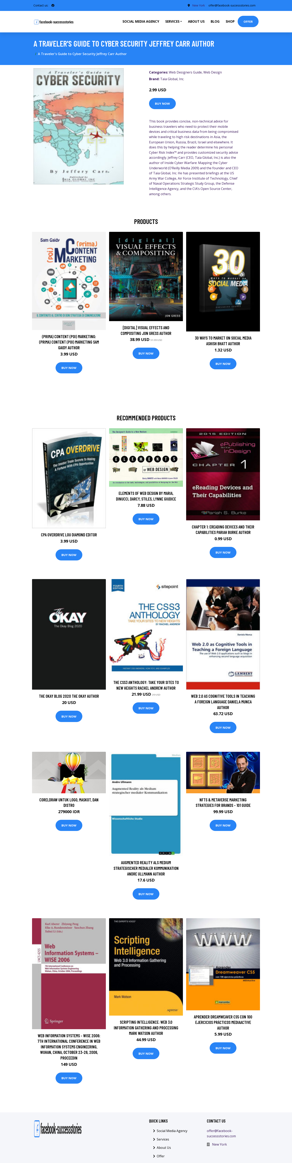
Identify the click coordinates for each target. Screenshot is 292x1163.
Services (163, 1139)
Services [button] (172, 21)
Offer (248, 21)
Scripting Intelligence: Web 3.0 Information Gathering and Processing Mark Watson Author (146, 1027)
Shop (230, 21)
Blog (215, 21)
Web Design (212, 72)
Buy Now (162, 103)
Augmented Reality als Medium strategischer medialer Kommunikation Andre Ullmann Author (146, 868)
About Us (196, 21)
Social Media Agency (140, 21)
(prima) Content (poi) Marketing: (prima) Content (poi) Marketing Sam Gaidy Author (69, 342)
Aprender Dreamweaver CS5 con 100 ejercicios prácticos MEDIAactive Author (223, 1022)
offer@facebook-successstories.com (231, 5)
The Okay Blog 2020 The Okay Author (69, 696)
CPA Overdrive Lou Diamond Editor (69, 534)
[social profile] (53, 5)
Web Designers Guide (185, 72)
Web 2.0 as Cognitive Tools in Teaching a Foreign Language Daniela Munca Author (223, 701)
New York (196, 5)
